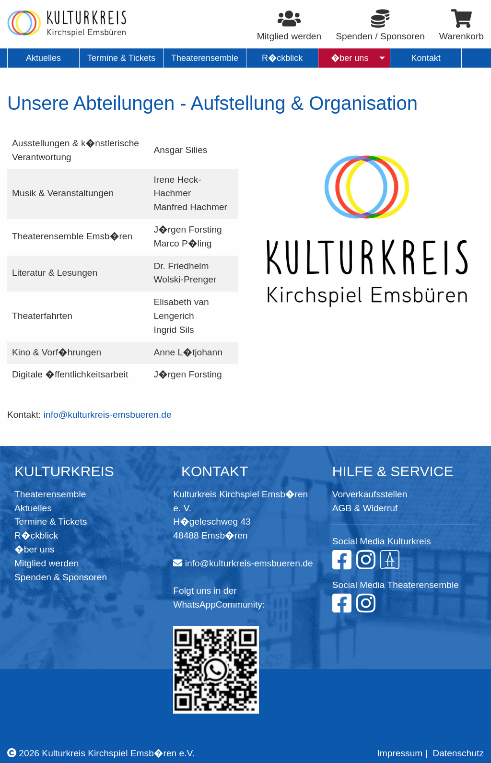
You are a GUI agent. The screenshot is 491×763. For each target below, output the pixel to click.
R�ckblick (36, 535)
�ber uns (34, 549)
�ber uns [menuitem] (350, 58)
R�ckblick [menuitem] (282, 58)
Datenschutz (458, 753)
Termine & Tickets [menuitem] (121, 58)
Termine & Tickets (50, 521)
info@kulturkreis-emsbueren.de (108, 415)
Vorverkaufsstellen (370, 494)
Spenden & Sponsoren (60, 577)
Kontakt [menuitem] (426, 58)
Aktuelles (33, 508)
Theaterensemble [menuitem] (204, 58)
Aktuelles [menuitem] (43, 58)
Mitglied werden (46, 563)
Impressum (399, 753)
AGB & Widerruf (364, 508)
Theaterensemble (50, 494)
